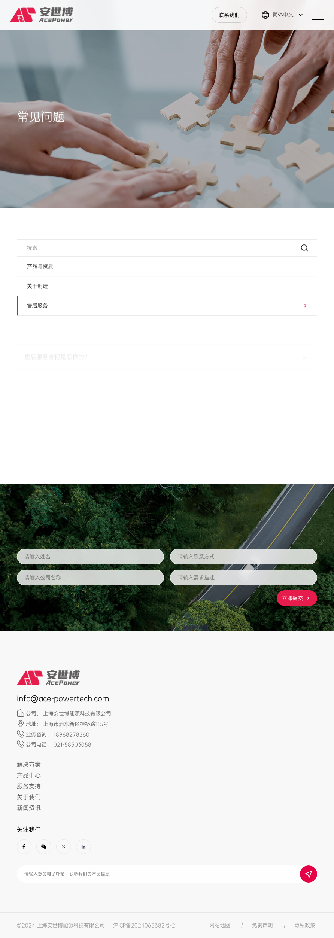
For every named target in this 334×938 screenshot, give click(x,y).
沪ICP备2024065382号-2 (144, 925)
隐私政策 (304, 925)
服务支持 (29, 786)
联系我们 (229, 15)
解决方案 (29, 764)
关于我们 (29, 797)
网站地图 (219, 925)
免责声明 (262, 925)
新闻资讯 (29, 808)
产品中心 (29, 775)
